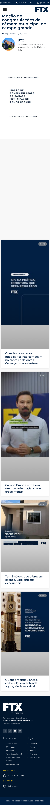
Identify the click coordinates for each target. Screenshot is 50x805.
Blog (6, 34)
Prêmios (12, 34)
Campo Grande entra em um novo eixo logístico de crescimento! (23, 488)
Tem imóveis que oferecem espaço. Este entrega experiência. (24, 580)
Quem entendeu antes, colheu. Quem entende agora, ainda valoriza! (21, 683)
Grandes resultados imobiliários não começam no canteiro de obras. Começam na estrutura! (23, 358)
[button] (5, 9)
